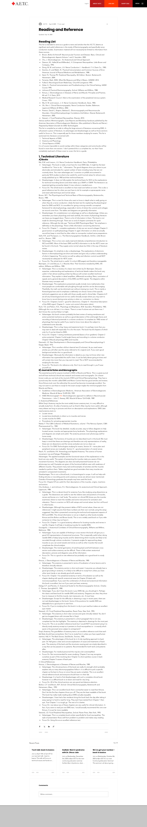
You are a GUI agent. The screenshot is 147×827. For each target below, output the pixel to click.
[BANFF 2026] (125, 3)
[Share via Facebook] (40, 726)
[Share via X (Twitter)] (44, 726)
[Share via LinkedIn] (49, 726)
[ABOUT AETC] (97, 3)
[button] (137, 3)
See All (116, 743)
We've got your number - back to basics (104, 751)
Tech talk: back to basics (43, 750)
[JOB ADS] (111, 3)
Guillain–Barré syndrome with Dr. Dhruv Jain (73, 751)
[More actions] (107, 24)
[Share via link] (53, 726)
